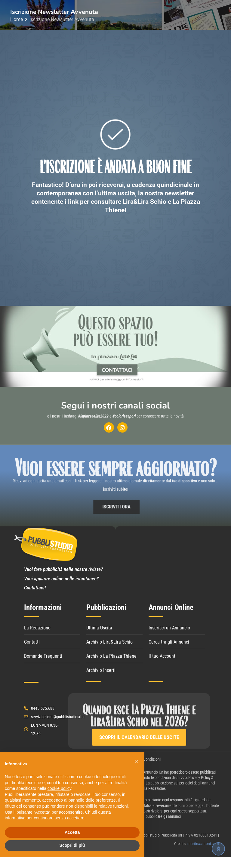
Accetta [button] (72, 832)
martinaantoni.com (203, 844)
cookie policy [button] (59, 788)
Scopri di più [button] (72, 845)
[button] (136, 761)
